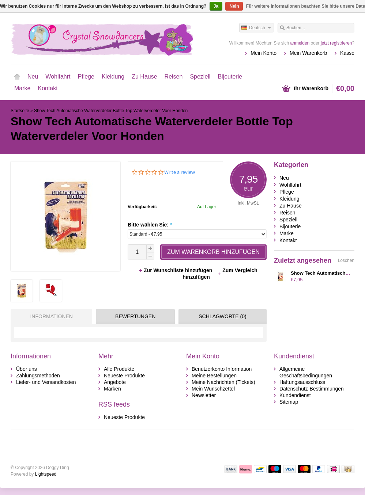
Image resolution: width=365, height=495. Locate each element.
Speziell (200, 76)
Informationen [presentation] (51, 316)
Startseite (17, 77)
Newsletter (204, 395)
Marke (22, 88)
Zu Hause (144, 76)
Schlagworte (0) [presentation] (222, 316)
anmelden (300, 43)
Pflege (86, 76)
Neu (32, 76)
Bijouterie (230, 76)
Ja (216, 6)
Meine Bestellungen (214, 375)
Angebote (115, 382)
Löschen (346, 260)
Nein (234, 6)
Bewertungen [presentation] (135, 316)
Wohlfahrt (57, 76)
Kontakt (47, 88)
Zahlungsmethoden (38, 375)
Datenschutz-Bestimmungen (311, 389)
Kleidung (113, 76)
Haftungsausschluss (302, 382)
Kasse (347, 53)
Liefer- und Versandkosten (46, 382)
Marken (112, 389)
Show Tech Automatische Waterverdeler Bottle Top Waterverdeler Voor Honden (111, 110)
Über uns (26, 369)
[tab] (49, 316)
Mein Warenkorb (308, 53)
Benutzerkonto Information (222, 369)
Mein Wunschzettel (213, 389)
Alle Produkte (119, 369)
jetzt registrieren (336, 43)
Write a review (179, 172)
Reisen (174, 76)
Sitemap (288, 402)
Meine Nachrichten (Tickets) (223, 382)
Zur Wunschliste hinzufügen (176, 270)
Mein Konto (263, 53)
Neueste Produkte (124, 375)
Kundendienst (295, 395)
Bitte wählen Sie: (150, 225)
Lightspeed (46, 474)
